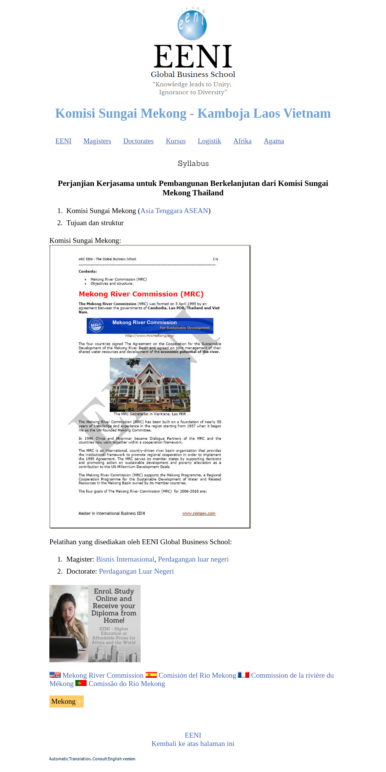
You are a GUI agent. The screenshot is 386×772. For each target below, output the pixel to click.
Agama (274, 141)
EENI (63, 141)
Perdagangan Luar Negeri (136, 571)
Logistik (209, 141)
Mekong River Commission (103, 675)
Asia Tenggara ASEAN (174, 211)
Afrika (242, 141)
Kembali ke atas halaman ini (193, 743)
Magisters (97, 141)
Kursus (176, 141)
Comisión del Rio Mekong (197, 675)
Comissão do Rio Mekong (127, 684)
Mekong (63, 701)
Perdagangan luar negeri (193, 559)
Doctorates (138, 141)
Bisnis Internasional (125, 559)
